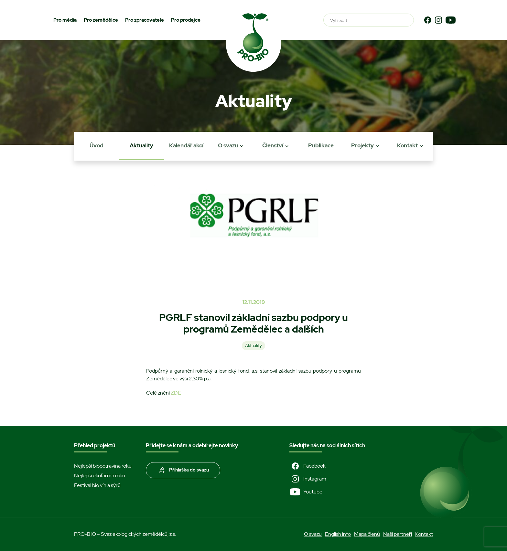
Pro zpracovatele (144, 20)
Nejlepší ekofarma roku (99, 475)
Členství (272, 145)
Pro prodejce (185, 20)
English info (338, 534)
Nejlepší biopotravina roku (103, 465)
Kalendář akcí (186, 145)
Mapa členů (367, 534)
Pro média (65, 20)
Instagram (307, 478)
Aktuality (141, 145)
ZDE (176, 392)
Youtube (305, 491)
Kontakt (407, 145)
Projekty (362, 145)
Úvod (96, 145)
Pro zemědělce (101, 20)
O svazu (228, 145)
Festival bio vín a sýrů (97, 485)
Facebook (307, 466)
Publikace (321, 145)
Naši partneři (397, 534)
